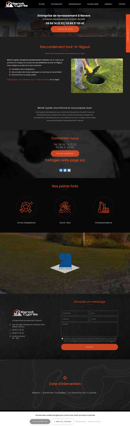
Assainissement (75, 4)
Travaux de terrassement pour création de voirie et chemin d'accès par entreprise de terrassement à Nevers (64, 115)
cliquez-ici (112, 341)
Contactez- (65, 29)
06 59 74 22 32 (55, 23)
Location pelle (92, 4)
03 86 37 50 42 (75, 23)
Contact (122, 4)
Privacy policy (95, 422)
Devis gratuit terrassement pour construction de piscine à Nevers (61, 112)
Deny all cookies (62, 421)
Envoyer (89, 347)
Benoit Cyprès (49, 53)
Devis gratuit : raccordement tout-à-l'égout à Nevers (28, 79)
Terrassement (56, 4)
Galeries (108, 4)
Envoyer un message (65, 153)
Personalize (81, 422)
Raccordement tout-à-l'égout (75, 53)
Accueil (41, 4)
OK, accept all (40, 421)
